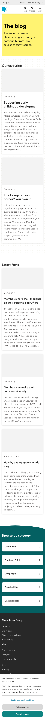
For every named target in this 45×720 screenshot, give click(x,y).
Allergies (6, 654)
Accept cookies (22, 714)
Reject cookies (22, 707)
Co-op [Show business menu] (6, 2)
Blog (4, 644)
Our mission (7, 631)
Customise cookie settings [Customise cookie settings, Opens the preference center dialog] (22, 700)
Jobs (4, 665)
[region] (22, 697)
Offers (22, 2)
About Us (6, 626)
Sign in (40, 2)
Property (5, 669)
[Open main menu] (40, 9)
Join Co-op (31, 2)
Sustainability (7, 639)
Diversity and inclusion (11, 635)
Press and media (9, 659)
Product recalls (8, 650)
